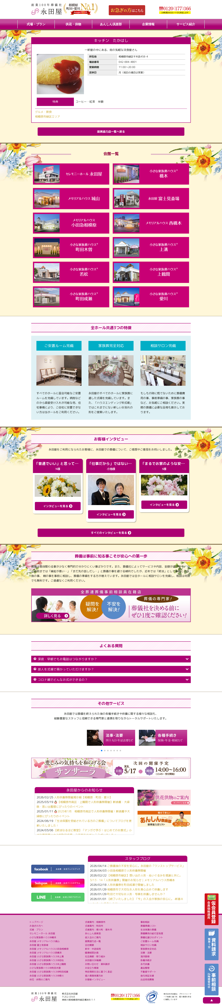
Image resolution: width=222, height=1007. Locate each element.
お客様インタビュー (95, 979)
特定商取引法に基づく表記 (98, 971)
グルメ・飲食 (43, 112)
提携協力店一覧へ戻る (111, 131)
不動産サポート (148, 971)
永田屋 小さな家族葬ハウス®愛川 (46, 975)
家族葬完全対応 (148, 948)
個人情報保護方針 (94, 975)
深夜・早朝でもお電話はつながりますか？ (111, 659)
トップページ (36, 922)
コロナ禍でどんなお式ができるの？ (111, 680)
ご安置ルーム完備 (149, 941)
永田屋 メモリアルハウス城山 (44, 941)
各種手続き (146, 960)
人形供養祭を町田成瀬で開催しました (130, 885)
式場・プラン (36, 24)
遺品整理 (145, 967)
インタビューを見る (57, 506)
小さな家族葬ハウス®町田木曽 (45, 967)
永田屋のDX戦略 (93, 960)
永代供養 (145, 964)
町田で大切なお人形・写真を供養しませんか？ (136, 894)
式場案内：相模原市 (95, 922)
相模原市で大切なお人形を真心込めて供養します (137, 889)
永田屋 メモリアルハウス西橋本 (45, 952)
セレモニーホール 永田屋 (42, 933)
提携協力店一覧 (93, 941)
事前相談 (145, 922)
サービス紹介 (185, 24)
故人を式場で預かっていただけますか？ (111, 669)
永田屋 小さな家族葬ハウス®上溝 (46, 956)
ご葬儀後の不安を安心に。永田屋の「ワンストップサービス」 (146, 866)
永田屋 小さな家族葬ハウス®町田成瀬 (48, 971)
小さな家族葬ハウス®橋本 (42, 937)
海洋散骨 (145, 956)
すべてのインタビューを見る (111, 533)
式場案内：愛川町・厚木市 (98, 929)
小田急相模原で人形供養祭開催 (126, 870)
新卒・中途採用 (93, 948)
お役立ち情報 (92, 967)
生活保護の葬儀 (148, 929)
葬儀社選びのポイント (151, 937)
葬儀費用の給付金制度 (151, 933)
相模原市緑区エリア (47, 116)
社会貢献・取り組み (95, 956)
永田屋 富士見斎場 (38, 945)
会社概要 (89, 945)
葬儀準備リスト (148, 925)
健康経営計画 (92, 952)
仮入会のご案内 (93, 937)
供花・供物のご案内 (39, 979)
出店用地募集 (147, 979)
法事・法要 (146, 952)
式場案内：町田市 (94, 925)
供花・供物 (73, 24)
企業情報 (148, 24)
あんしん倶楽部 (111, 24)
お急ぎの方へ (36, 925)
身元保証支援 (147, 975)
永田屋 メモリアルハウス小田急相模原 (49, 948)
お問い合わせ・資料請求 (97, 964)
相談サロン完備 (148, 945)
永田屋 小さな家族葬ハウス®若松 (46, 960)
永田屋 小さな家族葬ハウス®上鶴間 (47, 964)
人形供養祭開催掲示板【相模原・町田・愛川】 (83, 797)
